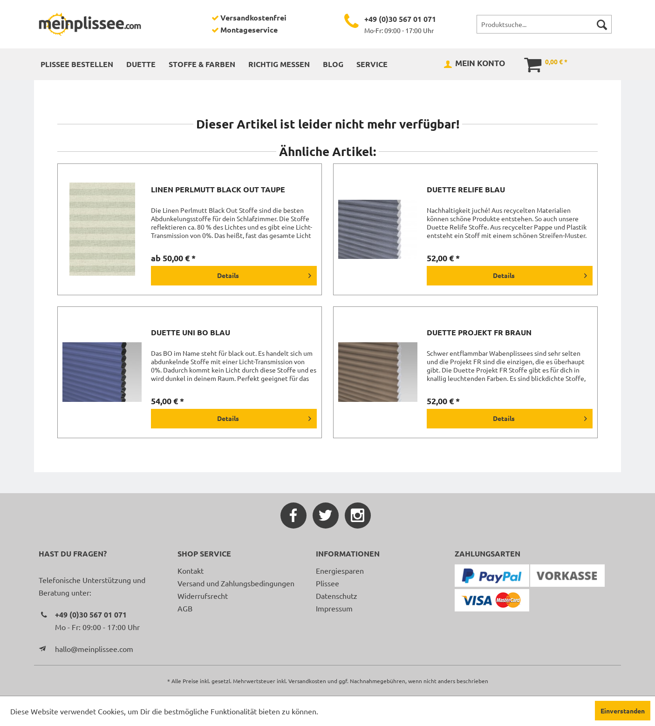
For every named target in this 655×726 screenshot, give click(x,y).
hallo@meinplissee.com (94, 648)
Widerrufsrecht (202, 595)
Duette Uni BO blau (190, 332)
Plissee (327, 583)
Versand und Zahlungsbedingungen (235, 583)
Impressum (334, 608)
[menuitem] (544, 24)
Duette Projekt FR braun (479, 332)
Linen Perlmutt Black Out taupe (218, 189)
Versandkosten (307, 681)
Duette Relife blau (466, 189)
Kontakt (190, 570)
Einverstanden (622, 710)
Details (264, 273)
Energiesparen (340, 570)
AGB (184, 608)
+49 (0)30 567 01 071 (400, 19)
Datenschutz (336, 595)
